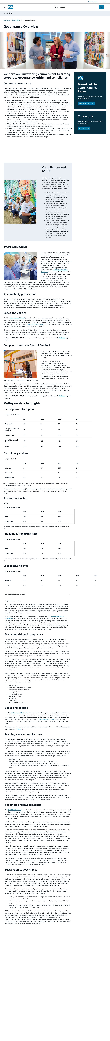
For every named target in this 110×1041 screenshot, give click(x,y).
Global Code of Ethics (17, 318)
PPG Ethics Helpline (14, 810)
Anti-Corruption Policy (35, 324)
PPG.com (19, 729)
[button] (38, 594)
